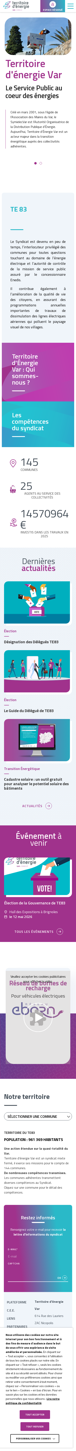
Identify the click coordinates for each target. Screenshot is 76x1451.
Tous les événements (34, 931)
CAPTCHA (14, 1263)
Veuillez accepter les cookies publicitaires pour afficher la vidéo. (38, 979)
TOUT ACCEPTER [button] (34, 1414)
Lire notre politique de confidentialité (33, 1401)
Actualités (32, 805)
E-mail (13, 1249)
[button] (35, 163)
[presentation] (39, 1274)
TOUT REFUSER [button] (35, 1426)
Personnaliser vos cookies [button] (33, 1438)
